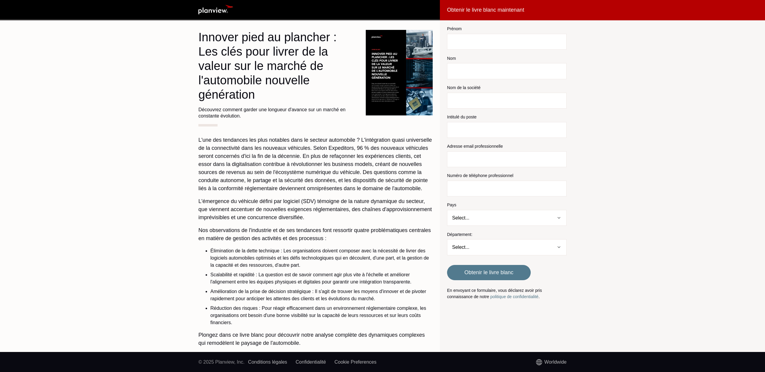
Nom (451, 58)
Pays (451, 204)
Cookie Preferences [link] (355, 362)
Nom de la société (464, 87)
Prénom (454, 28)
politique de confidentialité (514, 296)
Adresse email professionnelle (475, 146)
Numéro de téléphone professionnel (480, 175)
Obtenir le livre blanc (488, 272)
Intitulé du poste (462, 117)
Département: (459, 234)
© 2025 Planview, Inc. (221, 362)
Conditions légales (267, 362)
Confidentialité (311, 362)
